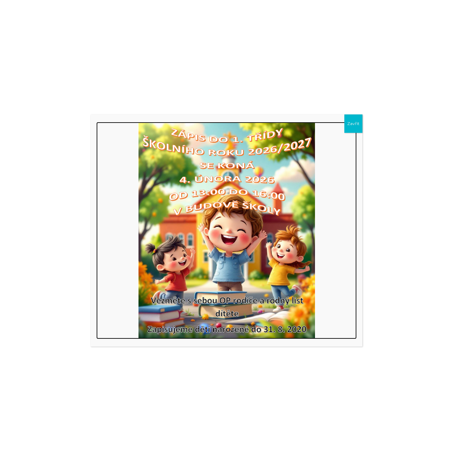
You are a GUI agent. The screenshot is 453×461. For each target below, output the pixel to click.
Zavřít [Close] (353, 123)
